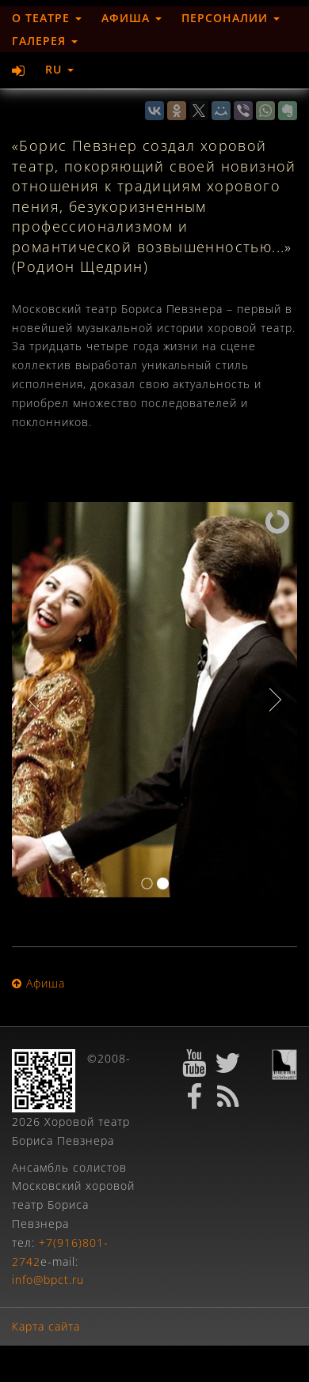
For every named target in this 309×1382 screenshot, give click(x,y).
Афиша (131, 17)
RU (59, 69)
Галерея (45, 40)
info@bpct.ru (48, 1279)
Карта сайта (46, 1326)
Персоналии (230, 17)
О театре (47, 17)
